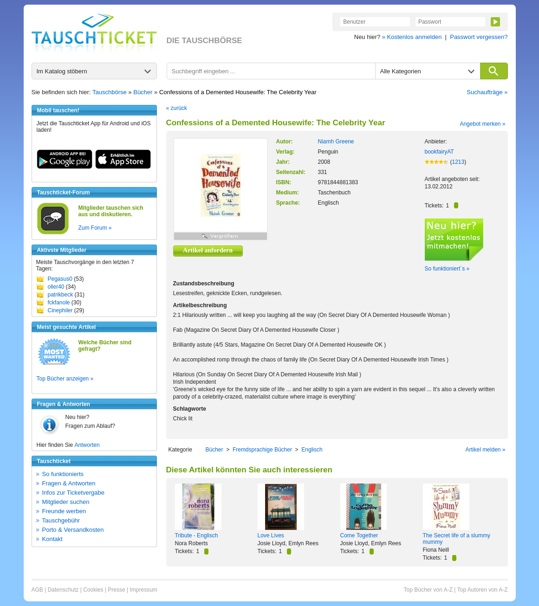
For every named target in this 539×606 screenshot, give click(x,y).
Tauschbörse (109, 92)
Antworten (87, 445)
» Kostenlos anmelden (412, 36)
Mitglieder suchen (66, 501)
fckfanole (59, 302)
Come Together (359, 535)
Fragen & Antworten (69, 483)
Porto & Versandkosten (73, 529)
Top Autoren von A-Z (482, 590)
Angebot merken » (482, 124)
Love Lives (271, 535)
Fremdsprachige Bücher (262, 449)
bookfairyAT (439, 151)
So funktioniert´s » (447, 268)
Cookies (93, 590)
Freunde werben (64, 511)
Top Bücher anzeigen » (65, 378)
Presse (116, 590)
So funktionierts (63, 474)
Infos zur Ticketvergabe (73, 492)
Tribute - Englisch (196, 535)
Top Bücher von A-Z (428, 590)
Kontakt (52, 538)
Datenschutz (63, 590)
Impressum (143, 590)
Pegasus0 (60, 279)
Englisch (311, 449)
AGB (37, 590)
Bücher (142, 92)
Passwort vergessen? (478, 36)
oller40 (56, 287)
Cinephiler (60, 310)
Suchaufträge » (487, 92)
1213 (458, 162)
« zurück (176, 108)
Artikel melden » (485, 449)
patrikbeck (60, 294)
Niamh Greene (336, 141)
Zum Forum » (95, 228)
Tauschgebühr (61, 520)
